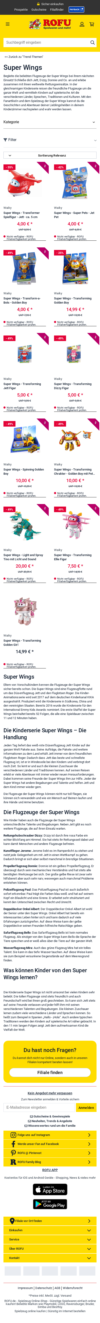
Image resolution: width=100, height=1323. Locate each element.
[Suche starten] (93, 42)
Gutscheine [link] (38, 9)
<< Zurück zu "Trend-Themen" (24, 56)
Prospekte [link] (21, 9)
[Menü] (15, 24)
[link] (76, 9)
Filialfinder (57, 9)
